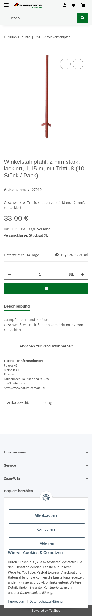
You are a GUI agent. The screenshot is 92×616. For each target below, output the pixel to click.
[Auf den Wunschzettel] (78, 64)
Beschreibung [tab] (18, 306)
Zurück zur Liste (18, 37)
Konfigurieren (47, 529)
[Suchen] (82, 18)
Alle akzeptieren (47, 515)
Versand (43, 229)
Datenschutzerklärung (46, 601)
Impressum (16, 601)
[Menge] (40, 274)
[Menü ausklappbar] (6, 3)
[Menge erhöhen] (82, 274)
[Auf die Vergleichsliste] (65, 64)
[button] (64, 5)
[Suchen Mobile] (40, 18)
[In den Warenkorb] (8, 52)
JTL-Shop (54, 610)
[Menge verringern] (9, 274)
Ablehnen (47, 543)
